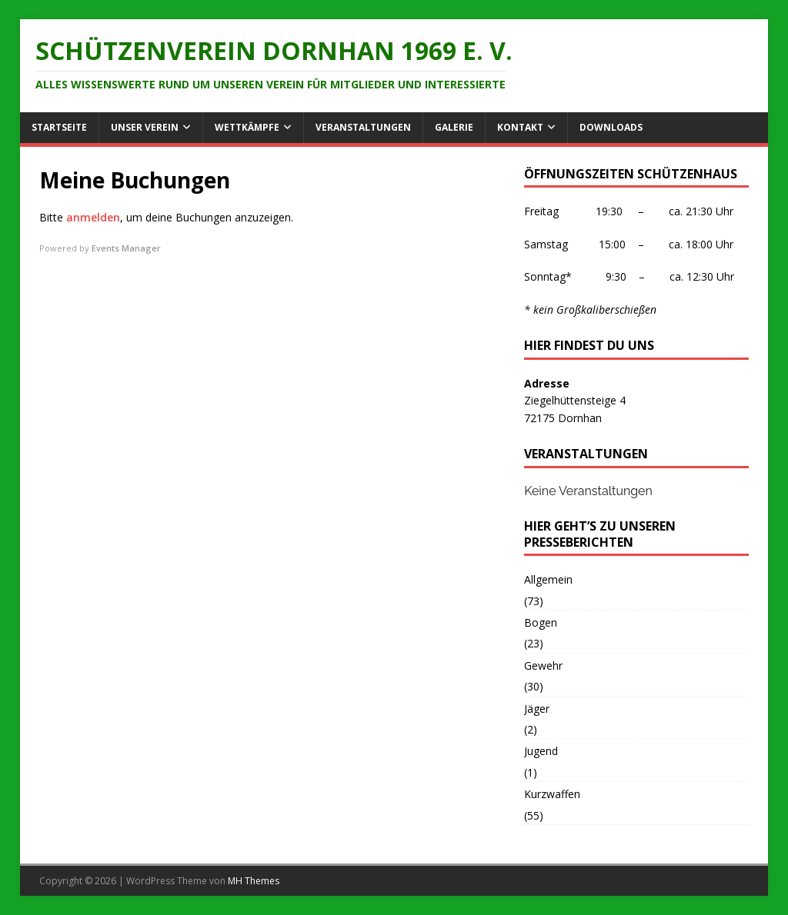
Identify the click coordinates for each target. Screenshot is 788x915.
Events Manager (126, 248)
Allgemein (548, 579)
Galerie (454, 127)
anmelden (93, 217)
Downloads (611, 127)
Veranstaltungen (363, 127)
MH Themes (253, 880)
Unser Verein (145, 127)
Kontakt (520, 127)
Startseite (59, 127)
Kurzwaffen (552, 794)
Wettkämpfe (247, 127)
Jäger (536, 708)
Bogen (540, 622)
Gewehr (543, 665)
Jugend (541, 751)
